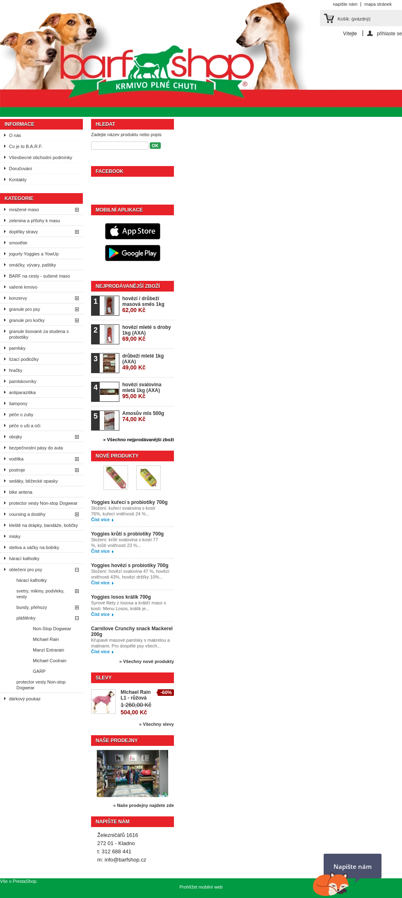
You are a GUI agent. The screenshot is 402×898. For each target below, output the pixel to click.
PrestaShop (24, 881)
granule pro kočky (27, 320)
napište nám (345, 4)
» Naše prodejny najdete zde (143, 805)
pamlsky (17, 348)
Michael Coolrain (49, 660)
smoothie (18, 242)
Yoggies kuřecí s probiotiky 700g (129, 502)
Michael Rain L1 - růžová (136, 695)
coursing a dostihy (27, 514)
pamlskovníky (23, 381)
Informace (19, 124)
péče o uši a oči (24, 425)
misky (15, 536)
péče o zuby (21, 414)
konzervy (18, 298)
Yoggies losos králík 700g (121, 597)
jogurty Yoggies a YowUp (34, 253)
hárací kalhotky (24, 558)
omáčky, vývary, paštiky (32, 264)
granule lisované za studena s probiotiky (39, 334)
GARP (39, 671)
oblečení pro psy (25, 569)
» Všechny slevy (156, 724)
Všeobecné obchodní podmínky (40, 157)
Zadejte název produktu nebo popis (126, 134)
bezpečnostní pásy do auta (36, 447)
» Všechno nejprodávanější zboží (138, 439)
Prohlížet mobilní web (200, 886)
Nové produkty (117, 456)
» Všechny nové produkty (146, 661)
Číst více (100, 519)
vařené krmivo (23, 287)
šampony (18, 403)
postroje (17, 469)
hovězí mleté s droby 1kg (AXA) (146, 333)
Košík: (354, 18)
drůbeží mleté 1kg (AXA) (143, 362)
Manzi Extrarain (48, 649)
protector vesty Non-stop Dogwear (43, 503)
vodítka (16, 458)
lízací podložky (24, 359)
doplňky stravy (23, 231)
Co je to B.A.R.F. (25, 146)
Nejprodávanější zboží (128, 286)
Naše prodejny (117, 740)
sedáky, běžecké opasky (33, 481)
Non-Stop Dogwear (52, 628)
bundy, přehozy (31, 607)
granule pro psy (24, 309)
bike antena (20, 492)
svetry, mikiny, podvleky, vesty (40, 593)
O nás (15, 135)
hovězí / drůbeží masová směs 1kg (143, 304)
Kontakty (18, 179)
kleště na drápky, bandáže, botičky (43, 525)
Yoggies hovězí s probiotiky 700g (130, 565)
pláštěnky (25, 617)
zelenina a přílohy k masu (34, 220)
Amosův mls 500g (143, 416)
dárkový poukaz (25, 698)
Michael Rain (46, 639)
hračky (15, 370)
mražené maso (24, 209)
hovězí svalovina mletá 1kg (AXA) (141, 390)
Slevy (104, 678)
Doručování (20, 168)
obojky (15, 436)
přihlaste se (389, 33)
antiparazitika (22, 392)
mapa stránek (378, 4)
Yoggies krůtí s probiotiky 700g (127, 534)
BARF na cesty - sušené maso (39, 276)
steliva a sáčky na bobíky (34, 547)
